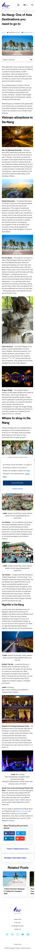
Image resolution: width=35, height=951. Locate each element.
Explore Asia (17, 919)
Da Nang (25, 32)
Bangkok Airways (22, 811)
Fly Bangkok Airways (17, 926)
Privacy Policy (17, 944)
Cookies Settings (17, 489)
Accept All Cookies (17, 483)
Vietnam (30, 32)
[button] (18, 5)
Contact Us (17, 929)
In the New (17, 923)
